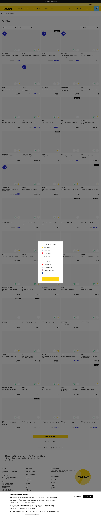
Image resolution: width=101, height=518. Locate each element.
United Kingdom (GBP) (48, 270)
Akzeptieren (88, 496)
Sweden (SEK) (46, 247)
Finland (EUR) (46, 256)
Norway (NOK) (46, 250)
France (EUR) (46, 261)
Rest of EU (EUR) (47, 273)
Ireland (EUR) (46, 259)
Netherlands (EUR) (47, 267)
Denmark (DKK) (46, 253)
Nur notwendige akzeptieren (32, 514)
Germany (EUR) (46, 264)
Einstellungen (77, 496)
